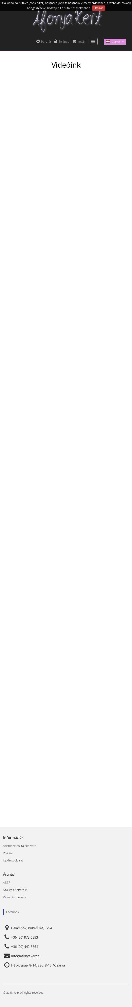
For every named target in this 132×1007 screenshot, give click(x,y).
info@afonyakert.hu (26, 956)
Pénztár (43, 41)
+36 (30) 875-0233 (24, 937)
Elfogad (98, 8)
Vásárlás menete (14, 897)
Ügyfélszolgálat (13, 860)
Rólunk (7, 853)
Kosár (78, 41)
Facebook (12, 912)
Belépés (61, 41)
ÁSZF (6, 882)
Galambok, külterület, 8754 (31, 928)
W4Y (16, 992)
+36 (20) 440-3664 (24, 946)
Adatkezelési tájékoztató (19, 846)
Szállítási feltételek (15, 890)
